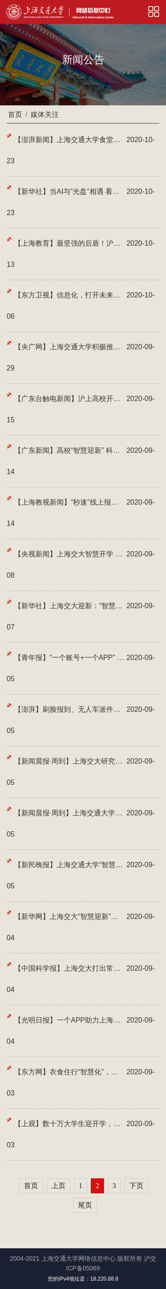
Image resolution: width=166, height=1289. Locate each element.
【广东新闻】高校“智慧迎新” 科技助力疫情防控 (69, 450)
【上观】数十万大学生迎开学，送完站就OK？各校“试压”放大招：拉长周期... (69, 1123)
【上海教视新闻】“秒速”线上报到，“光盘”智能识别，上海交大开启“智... (69, 502)
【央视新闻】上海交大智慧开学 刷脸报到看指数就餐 (69, 554)
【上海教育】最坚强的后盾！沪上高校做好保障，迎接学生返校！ (69, 243)
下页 (136, 1185)
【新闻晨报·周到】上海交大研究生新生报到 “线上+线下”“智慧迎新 (69, 761)
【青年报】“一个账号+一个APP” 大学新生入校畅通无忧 (69, 657)
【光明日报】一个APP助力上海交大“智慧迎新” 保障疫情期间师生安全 (69, 1020)
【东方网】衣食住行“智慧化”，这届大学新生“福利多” (69, 1072)
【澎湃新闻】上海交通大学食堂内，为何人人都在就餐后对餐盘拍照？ (69, 139)
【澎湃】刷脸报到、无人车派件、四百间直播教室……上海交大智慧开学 (69, 709)
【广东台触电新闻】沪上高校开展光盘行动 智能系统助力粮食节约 (69, 398)
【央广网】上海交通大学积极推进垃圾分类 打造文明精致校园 (69, 347)
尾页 (85, 1205)
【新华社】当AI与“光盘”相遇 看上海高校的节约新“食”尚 (69, 191)
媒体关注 (45, 114)
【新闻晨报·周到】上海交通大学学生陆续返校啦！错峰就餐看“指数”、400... (69, 813)
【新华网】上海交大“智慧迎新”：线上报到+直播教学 (69, 916)
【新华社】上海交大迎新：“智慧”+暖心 (69, 606)
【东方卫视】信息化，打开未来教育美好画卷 (69, 295)
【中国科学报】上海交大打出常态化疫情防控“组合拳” (69, 968)
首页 (15, 114)
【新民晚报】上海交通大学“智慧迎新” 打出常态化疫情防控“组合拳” (69, 864)
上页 (58, 1185)
